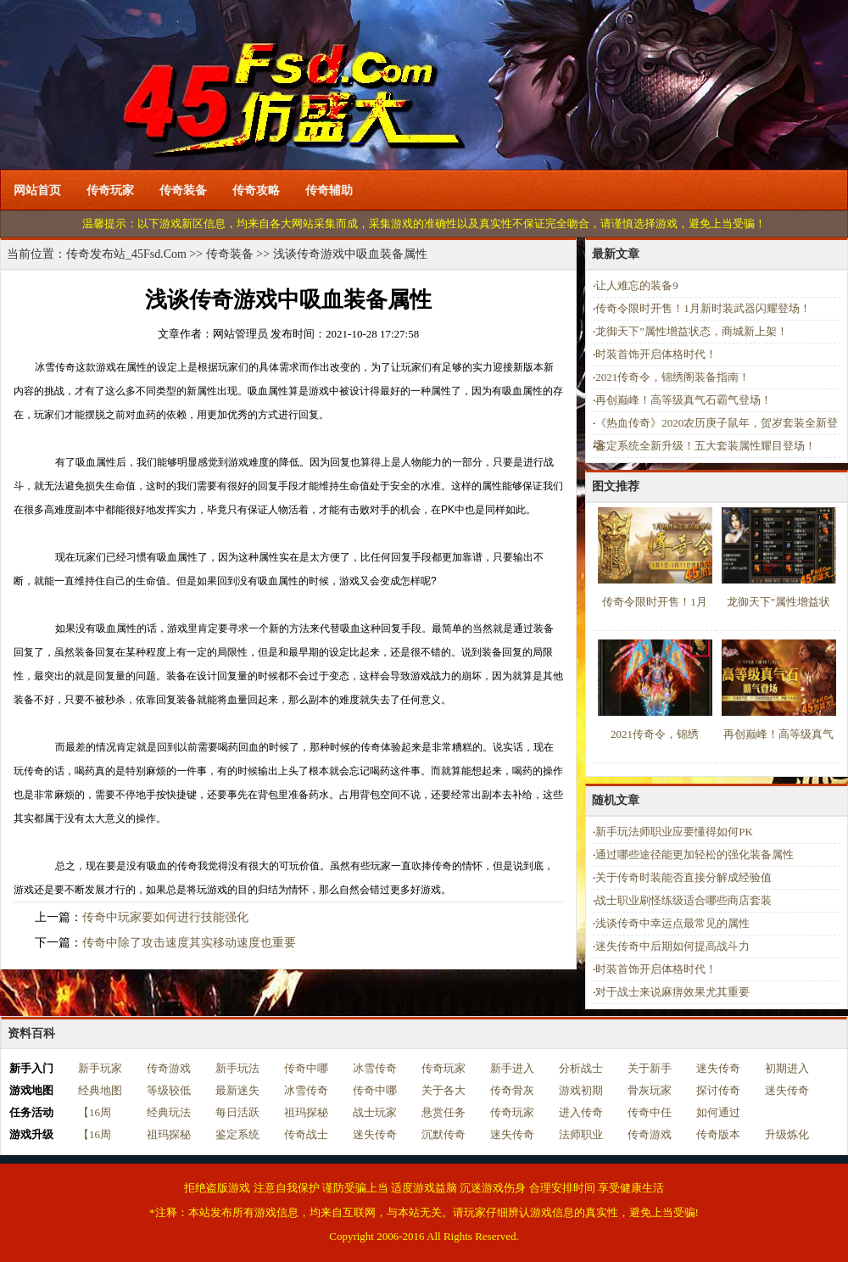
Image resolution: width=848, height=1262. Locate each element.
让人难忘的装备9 (636, 285)
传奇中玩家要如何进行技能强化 (165, 917)
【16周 (94, 1112)
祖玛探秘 (306, 1112)
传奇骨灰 (512, 1090)
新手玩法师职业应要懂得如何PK (674, 831)
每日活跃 (237, 1112)
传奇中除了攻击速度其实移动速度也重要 (189, 942)
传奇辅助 (329, 190)
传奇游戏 (169, 1068)
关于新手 (650, 1068)
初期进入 (787, 1068)
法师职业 (581, 1134)
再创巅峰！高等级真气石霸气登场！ (683, 400)
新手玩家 (100, 1068)
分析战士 (581, 1068)
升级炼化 (787, 1134)
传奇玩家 (110, 190)
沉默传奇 (443, 1134)
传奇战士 (306, 1134)
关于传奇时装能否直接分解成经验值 (683, 877)
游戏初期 (581, 1090)
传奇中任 (650, 1112)
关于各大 (443, 1090)
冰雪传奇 (375, 1068)
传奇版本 (718, 1134)
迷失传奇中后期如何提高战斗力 (672, 946)
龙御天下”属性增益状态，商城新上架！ (691, 331)
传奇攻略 (256, 190)
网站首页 (37, 190)
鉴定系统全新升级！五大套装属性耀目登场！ (705, 445)
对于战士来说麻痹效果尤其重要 (672, 992)
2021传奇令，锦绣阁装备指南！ (672, 377)
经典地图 (100, 1090)
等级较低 (169, 1090)
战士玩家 (375, 1112)
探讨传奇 (718, 1090)
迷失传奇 (718, 1068)
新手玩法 (237, 1068)
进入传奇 (581, 1112)
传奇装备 (183, 190)
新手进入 (512, 1068)
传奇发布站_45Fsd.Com (126, 254)
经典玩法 (169, 1112)
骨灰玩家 (650, 1090)
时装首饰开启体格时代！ (656, 354)
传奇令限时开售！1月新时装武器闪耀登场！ (703, 308)
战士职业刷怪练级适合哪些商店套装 (683, 900)
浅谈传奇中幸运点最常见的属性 (672, 923)
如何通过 (718, 1112)
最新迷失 (237, 1090)
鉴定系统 (237, 1134)
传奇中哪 (306, 1068)
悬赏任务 (443, 1112)
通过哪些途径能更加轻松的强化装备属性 (694, 854)
